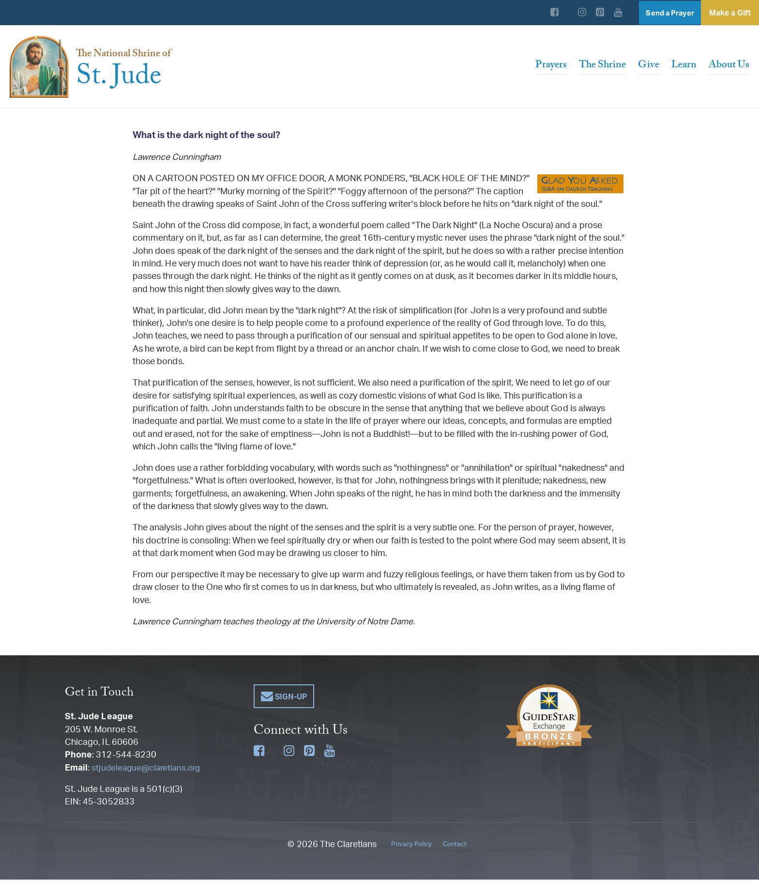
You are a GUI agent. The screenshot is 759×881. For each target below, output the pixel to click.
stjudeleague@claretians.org (147, 768)
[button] (284, 698)
